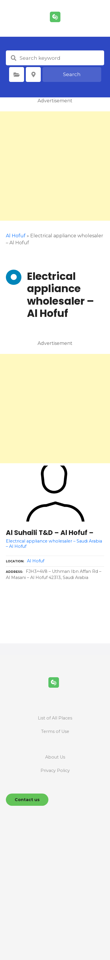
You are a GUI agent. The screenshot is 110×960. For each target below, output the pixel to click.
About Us (55, 757)
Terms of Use (55, 731)
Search (72, 74)
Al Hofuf (16, 235)
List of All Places (55, 718)
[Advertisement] (55, 166)
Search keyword (13, 58)
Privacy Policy (55, 770)
